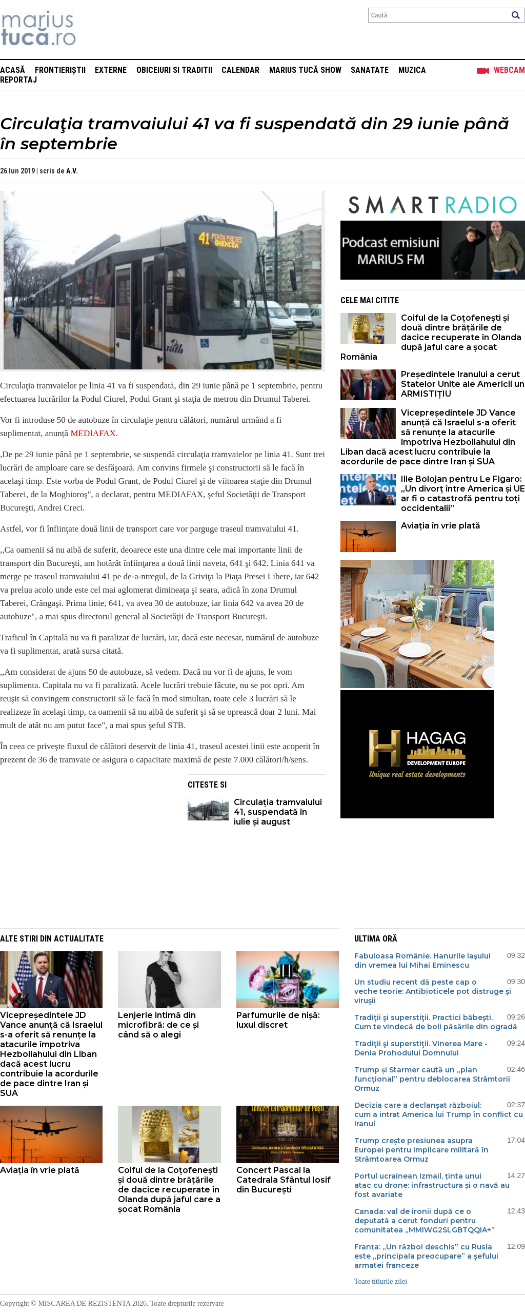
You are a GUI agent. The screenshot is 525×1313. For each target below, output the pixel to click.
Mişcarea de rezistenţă (93, 29)
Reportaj (18, 80)
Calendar (240, 70)
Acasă (12, 70)
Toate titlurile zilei (380, 1281)
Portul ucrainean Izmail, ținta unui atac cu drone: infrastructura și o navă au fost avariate (432, 1185)
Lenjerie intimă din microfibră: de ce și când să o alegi (158, 1025)
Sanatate (370, 70)
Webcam (509, 70)
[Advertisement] (86, 846)
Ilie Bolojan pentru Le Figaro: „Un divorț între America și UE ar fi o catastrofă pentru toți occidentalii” (463, 493)
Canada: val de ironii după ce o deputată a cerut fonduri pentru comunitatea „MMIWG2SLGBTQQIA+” (424, 1220)
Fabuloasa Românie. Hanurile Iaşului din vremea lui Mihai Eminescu (422, 960)
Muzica (412, 70)
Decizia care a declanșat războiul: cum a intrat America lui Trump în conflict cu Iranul (438, 1114)
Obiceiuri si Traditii (174, 70)
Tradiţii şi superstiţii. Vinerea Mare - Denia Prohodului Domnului (421, 1048)
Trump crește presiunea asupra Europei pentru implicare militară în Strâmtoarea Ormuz (421, 1150)
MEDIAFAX (92, 433)
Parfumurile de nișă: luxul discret (278, 1020)
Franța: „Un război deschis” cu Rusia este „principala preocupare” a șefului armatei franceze (426, 1256)
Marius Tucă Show (305, 70)
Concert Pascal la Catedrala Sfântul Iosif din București (283, 1179)
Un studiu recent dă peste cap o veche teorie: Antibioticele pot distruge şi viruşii (432, 991)
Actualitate (79, 939)
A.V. (72, 171)
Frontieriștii (60, 70)
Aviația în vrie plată (441, 526)
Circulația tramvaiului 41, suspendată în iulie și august (278, 812)
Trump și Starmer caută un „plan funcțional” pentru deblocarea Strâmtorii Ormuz (432, 1079)
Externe (111, 70)
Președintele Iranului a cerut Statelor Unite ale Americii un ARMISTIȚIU (462, 384)
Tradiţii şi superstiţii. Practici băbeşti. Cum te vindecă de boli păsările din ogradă (435, 1022)
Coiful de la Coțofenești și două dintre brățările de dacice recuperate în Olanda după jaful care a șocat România (430, 337)
